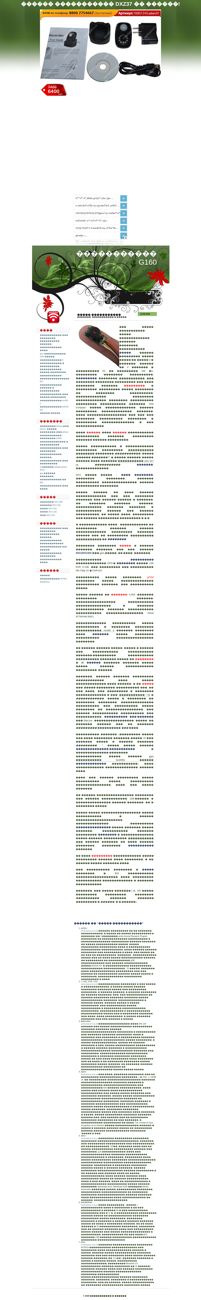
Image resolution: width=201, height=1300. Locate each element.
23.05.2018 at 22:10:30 (89, 931)
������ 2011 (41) (50, 505)
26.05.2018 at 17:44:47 (89, 1205)
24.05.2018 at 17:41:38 (89, 1024)
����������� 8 (51, 360)
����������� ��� (136, 378)
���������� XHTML (53, 579)
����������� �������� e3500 (51, 436)
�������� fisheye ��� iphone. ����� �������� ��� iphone (54, 429)
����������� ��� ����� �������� (54, 395)
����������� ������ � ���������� (51, 388)
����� (45, 575)
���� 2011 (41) (48, 508)
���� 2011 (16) (48, 512)
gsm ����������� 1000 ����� (53, 355)
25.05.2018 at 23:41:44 (89, 1074)
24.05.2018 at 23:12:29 (89, 984)
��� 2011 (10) (47, 515)
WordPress (45, 582)
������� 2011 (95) (51, 502)
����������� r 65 (134, 695)
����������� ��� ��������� (54, 462)
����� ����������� (99, 314)
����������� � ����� (109, 317)
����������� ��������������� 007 (54, 378)
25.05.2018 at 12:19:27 (89, 1138)
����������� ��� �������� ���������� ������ (54, 339)
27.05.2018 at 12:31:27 (89, 1245)
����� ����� (50, 413)
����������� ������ (51, 455)
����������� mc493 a (95, 630)
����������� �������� (51, 554)
